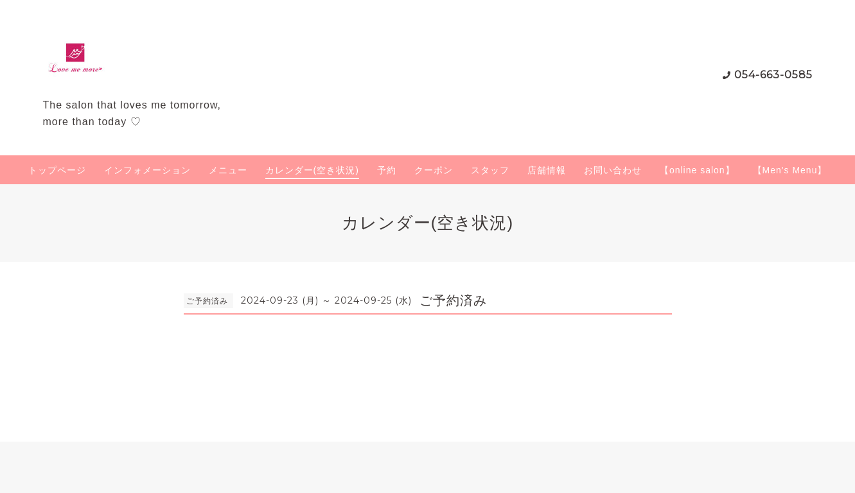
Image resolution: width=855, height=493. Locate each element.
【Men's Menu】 (790, 170)
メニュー (228, 170)
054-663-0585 (773, 75)
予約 (386, 170)
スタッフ (490, 170)
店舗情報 (546, 170)
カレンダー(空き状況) (312, 170)
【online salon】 (697, 170)
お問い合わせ (613, 170)
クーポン (433, 170)
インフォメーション (147, 170)
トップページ (57, 170)
